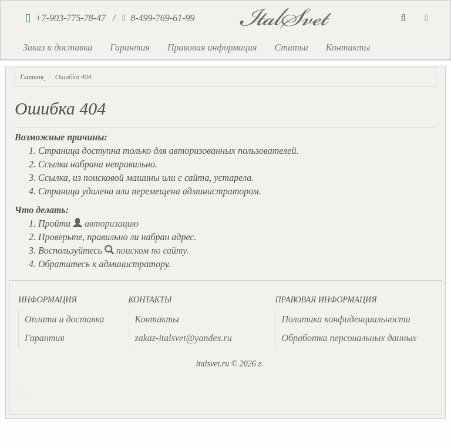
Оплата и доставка (64, 319)
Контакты (348, 47)
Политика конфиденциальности (346, 319)
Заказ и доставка (57, 47)
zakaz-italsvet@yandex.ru (183, 338)
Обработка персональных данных (349, 338)
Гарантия (130, 47)
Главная (31, 77)
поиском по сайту (146, 250)
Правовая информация (212, 47)
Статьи (291, 47)
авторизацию (106, 223)
